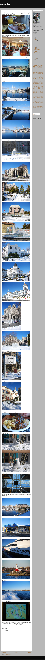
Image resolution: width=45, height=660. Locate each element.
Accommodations (40, 67)
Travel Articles (36, 65)
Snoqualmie (39, 98)
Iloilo (38, 93)
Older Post (29, 652)
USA (40, 68)
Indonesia (38, 83)
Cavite (38, 91)
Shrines (34, 107)
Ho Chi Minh (41, 86)
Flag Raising (36, 101)
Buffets (33, 96)
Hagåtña (34, 103)
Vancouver (36, 90)
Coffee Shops (41, 91)
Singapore (39, 73)
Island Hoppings (41, 83)
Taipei (42, 76)
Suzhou (41, 98)
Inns (39, 93)
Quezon (34, 98)
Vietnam (42, 90)
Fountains (42, 101)
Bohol (34, 78)
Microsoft (36, 71)
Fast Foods (37, 68)
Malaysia (42, 77)
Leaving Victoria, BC (37, 49)
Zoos (33, 86)
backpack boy (5, 4)
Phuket (33, 105)
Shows (39, 77)
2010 (34, 59)
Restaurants (41, 66)
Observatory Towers (35, 74)
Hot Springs (36, 103)
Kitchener (42, 96)
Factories (34, 101)
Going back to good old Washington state (37, 56)
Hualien (41, 92)
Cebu (33, 83)
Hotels (34, 68)
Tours (42, 73)
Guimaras (42, 102)
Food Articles (41, 65)
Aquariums (34, 81)
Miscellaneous (34, 88)
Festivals (35, 83)
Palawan (42, 88)
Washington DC (39, 82)
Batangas (42, 82)
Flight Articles (39, 101)
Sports (40, 107)
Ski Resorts (36, 98)
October (36, 40)
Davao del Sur (35, 92)
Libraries (36, 97)
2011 (34, 38)
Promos (35, 105)
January (36, 58)
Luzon (42, 68)
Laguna (34, 97)
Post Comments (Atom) (8, 654)
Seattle (37, 76)
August (36, 41)
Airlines (34, 71)
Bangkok (37, 77)
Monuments (34, 76)
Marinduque (38, 97)
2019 (34, 33)
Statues (42, 107)
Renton (37, 105)
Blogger (32, 657)
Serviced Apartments (38, 106)
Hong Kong (41, 79)
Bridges (38, 79)
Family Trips (35, 66)
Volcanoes (34, 91)
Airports (34, 77)
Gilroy (33, 102)
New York (39, 81)
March (35, 47)
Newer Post (4, 652)
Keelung (40, 96)
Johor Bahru (39, 103)
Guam (40, 102)
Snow (35, 107)
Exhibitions (38, 92)
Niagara (39, 88)
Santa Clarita (34, 106)
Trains (36, 82)
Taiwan (34, 73)
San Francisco (41, 105)
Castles (36, 96)
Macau (42, 87)
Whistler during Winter (37, 52)
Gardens (39, 86)
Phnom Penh (41, 97)
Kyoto (41, 103)
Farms (37, 96)
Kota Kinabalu (38, 87)
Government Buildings (37, 102)
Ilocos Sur (36, 93)
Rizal (39, 105)
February (36, 48)
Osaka (41, 81)
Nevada (37, 81)
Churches (39, 71)
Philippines (34, 67)
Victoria (39, 90)
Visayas (36, 72)
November (36, 39)
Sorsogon (38, 107)
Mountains (42, 93)
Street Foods (36, 78)
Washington (39, 72)
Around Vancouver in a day (38, 53)
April (35, 46)
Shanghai (40, 76)
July (35, 42)
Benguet (35, 86)
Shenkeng (42, 106)
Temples (37, 73)
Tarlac (42, 98)
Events (42, 72)
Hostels (34, 87)
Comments (35, 114)
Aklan (36, 91)
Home (16, 652)
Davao (37, 86)
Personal (40, 74)
